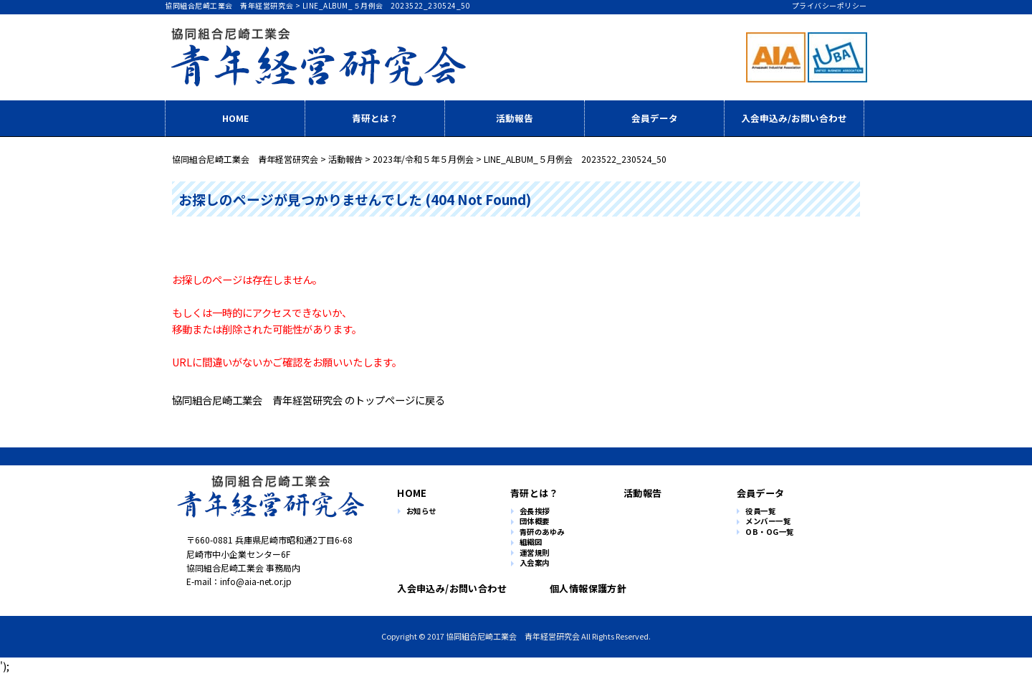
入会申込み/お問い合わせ (794, 118)
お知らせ (421, 511)
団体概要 (535, 521)
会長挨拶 (535, 511)
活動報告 (514, 118)
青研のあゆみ (542, 532)
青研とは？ (375, 118)
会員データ (654, 118)
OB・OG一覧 (769, 532)
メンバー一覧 (767, 521)
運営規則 (535, 553)
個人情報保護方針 (582, 588)
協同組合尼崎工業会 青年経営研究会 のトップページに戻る (308, 399)
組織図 (531, 542)
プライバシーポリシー (829, 5)
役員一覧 (760, 511)
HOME (235, 118)
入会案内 (535, 563)
